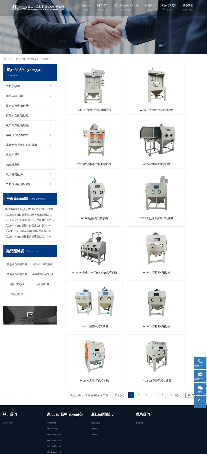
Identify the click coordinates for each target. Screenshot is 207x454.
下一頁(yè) (175, 244)
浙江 (115, 448)
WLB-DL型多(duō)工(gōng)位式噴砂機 (87, 186)
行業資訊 (94, 355)
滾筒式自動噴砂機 (17, 125)
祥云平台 (140, 448)
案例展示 (150, 8)
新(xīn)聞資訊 (169, 8)
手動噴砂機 (13, 86)
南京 (71, 448)
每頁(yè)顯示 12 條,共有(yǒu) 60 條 (89, 244)
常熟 (104, 448)
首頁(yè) (86, 8)
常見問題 (94, 361)
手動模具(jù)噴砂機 (18, 184)
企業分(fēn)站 (21, 448)
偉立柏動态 (95, 349)
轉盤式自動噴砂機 (17, 115)
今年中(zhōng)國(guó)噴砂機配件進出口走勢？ (29, 231)
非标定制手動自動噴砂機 (21, 144)
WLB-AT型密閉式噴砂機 (134, 229)
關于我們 (102, 8)
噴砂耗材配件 (14, 174)
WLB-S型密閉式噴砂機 (134, 142)
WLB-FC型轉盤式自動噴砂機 (183, 99)
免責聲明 (8, 448)
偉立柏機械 (169, 448)
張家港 (97, 448)
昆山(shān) (86, 448)
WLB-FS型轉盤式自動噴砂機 (87, 99)
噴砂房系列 (13, 154)
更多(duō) (53, 387)
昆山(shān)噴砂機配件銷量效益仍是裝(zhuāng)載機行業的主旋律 (29, 225)
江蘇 (65, 448)
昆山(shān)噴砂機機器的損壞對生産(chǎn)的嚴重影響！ (29, 236)
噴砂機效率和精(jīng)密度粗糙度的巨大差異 (29, 209)
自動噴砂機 (17, 294)
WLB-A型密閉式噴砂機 (135, 186)
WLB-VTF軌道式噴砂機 (87, 142)
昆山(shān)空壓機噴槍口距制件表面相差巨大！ (29, 220)
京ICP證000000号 (125, 444)
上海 (59, 448)
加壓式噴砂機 (14, 95)
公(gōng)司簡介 (8, 349)
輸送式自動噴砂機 (17, 105)
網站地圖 (36, 448)
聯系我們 (188, 8)
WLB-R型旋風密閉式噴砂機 (182, 142)
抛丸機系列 (13, 164)
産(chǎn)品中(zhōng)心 (126, 8)
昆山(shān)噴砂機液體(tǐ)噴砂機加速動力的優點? (29, 214)
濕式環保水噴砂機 (17, 135)
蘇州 (76, 448)
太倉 (110, 448)
